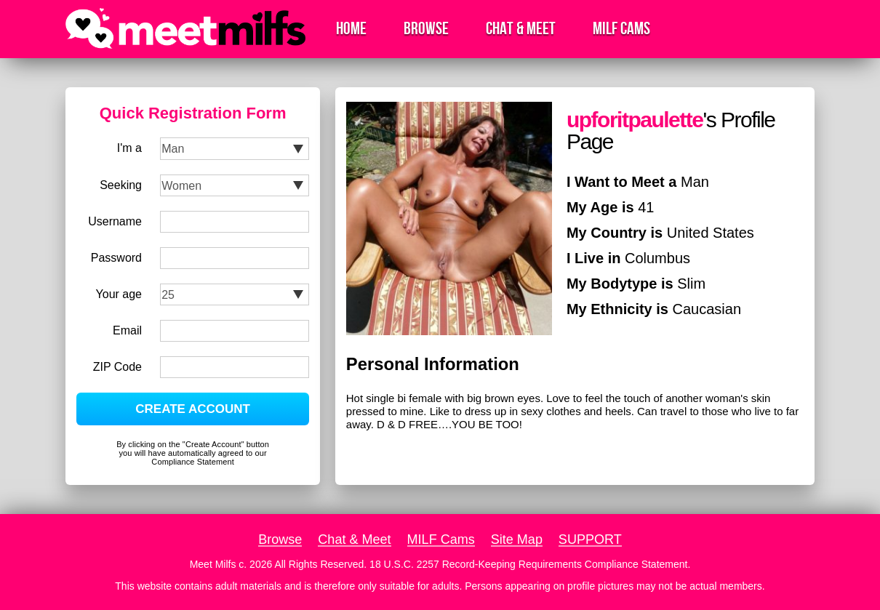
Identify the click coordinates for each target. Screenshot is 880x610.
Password (116, 258)
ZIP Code (117, 367)
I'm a (129, 148)
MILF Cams (621, 28)
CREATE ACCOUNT (192, 409)
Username (115, 221)
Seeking (121, 185)
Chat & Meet (521, 28)
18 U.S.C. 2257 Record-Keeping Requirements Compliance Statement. (529, 564)
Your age (119, 294)
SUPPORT (590, 539)
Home (351, 28)
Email (127, 330)
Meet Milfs (213, 564)
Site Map (517, 539)
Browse (426, 28)
